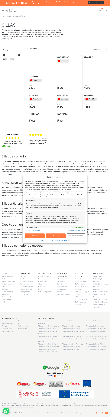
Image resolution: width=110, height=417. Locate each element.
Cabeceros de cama (27, 287)
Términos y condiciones (67, 413)
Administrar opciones (76, 236)
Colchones (24, 279)
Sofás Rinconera (7, 292)
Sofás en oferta (80, 281)
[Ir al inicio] (11, 10)
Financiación (22, 329)
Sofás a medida (7, 323)
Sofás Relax (6, 294)
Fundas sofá (61, 281)
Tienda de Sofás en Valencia (95, 344)
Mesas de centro (44, 279)
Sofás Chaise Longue (9, 281)
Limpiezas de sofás (63, 294)
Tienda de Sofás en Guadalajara (73, 331)
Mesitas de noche (26, 289)
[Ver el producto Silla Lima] (95, 73)
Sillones (4, 287)
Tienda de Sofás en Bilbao (71, 326)
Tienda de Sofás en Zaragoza (96, 347)
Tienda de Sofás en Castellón (48, 329)
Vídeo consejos (23, 326)
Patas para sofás (62, 287)
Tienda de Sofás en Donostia (96, 329)
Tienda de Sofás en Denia (71, 329)
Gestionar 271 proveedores (32, 230)
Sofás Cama (6, 289)
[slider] (4, 55)
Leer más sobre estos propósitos (76, 230)
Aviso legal (67, 240)
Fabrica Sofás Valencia (15, 413)
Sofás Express (98, 276)
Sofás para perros (44, 292)
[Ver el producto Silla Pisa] (95, 101)
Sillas (40, 284)
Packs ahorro (24, 276)
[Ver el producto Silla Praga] (68, 118)
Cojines (59, 284)
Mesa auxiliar (42, 281)
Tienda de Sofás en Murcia (71, 349)
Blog (19, 323)
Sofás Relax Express (100, 299)
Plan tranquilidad (7, 331)
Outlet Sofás (79, 279)
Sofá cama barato (81, 299)
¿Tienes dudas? (7, 329)
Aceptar (35, 236)
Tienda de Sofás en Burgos (95, 326)
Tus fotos (5, 326)
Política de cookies (45, 240)
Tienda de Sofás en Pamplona (96, 336)
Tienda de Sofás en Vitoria (71, 347)
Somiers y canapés (26, 281)
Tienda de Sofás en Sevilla (47, 344)
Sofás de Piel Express (100, 302)
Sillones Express (98, 289)
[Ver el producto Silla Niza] (40, 101)
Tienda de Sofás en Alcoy (71, 321)
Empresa (21, 321)
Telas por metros (62, 279)
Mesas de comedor (44, 276)
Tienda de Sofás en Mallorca (48, 352)
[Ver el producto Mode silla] (40, 118)
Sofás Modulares (7, 284)
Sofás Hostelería (7, 297)
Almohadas (24, 284)
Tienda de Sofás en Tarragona (72, 344)
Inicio (3, 16)
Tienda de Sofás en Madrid (47, 336)
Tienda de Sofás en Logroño (96, 331)
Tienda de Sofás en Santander (96, 339)
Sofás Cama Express (100, 292)
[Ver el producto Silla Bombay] (68, 73)
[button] (50, 64)
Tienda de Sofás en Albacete (96, 349)
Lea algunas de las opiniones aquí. (12, 143)
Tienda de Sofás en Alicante (47, 349)
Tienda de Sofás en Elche (94, 321)
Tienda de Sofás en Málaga (71, 336)
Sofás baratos (80, 284)
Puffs (40, 289)
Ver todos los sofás (96, 3)
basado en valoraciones (12, 141)
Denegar (56, 236)
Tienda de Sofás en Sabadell (72, 339)
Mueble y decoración (14, 16)
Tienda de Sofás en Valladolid (48, 347)
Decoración (42, 287)
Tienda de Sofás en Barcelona (48, 326)
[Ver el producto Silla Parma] (68, 101)
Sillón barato (79, 297)
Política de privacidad (57, 240)
